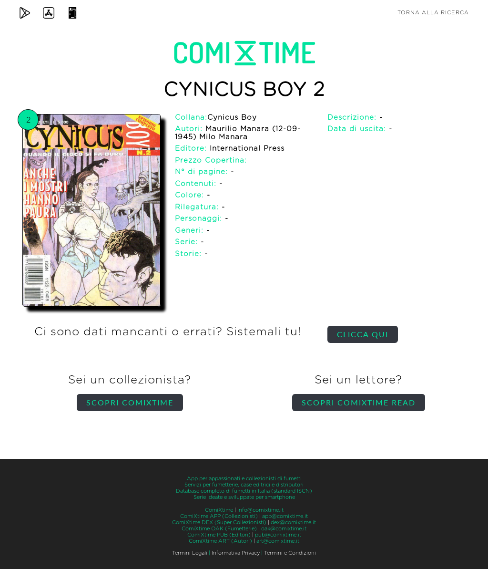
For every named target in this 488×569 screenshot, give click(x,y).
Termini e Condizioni (290, 553)
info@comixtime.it (260, 510)
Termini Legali (189, 553)
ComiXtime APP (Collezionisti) (219, 516)
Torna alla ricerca (433, 12)
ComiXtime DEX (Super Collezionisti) (219, 522)
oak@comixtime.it (283, 528)
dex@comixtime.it (293, 522)
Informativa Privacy (236, 553)
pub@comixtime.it (278, 535)
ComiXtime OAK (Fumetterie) (219, 528)
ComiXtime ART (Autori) (220, 541)
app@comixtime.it (285, 516)
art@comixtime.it (277, 541)
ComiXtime (219, 510)
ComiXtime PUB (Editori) (219, 535)
